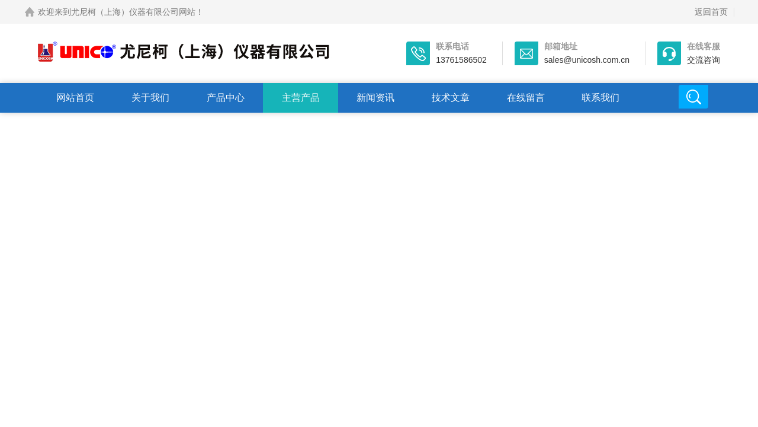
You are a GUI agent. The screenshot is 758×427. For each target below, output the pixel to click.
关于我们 (150, 98)
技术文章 (451, 98)
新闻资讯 (375, 98)
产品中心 (226, 98)
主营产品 (301, 98)
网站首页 (75, 98)
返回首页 (711, 12)
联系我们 (600, 98)
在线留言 (526, 98)
